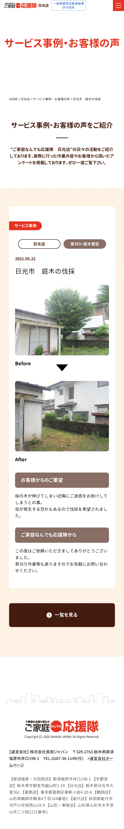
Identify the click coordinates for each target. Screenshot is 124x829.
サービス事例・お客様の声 (51, 99)
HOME (13, 99)
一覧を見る (62, 615)
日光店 (25, 99)
